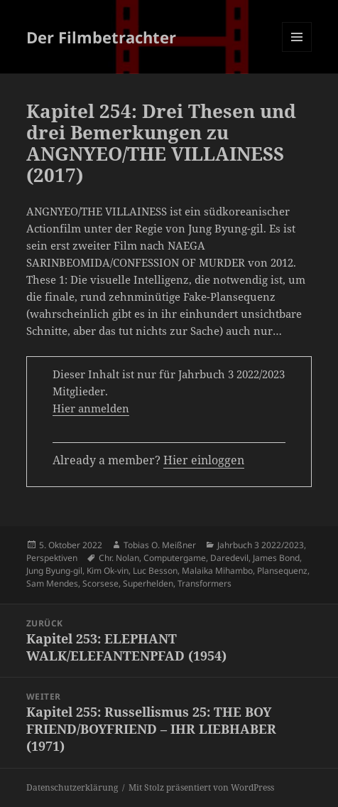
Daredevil (229, 558)
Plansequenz (282, 571)
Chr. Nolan (119, 558)
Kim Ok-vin (108, 571)
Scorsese (100, 583)
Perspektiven (51, 558)
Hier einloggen (203, 460)
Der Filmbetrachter (101, 37)
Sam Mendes (52, 583)
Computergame (174, 558)
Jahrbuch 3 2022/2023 (260, 545)
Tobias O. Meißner (160, 545)
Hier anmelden (91, 408)
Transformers (204, 583)
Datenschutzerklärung (72, 787)
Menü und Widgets (297, 51)
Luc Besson (155, 571)
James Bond (276, 558)
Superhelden (148, 583)
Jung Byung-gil (54, 571)
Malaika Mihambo (217, 571)
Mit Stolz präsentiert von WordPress (201, 787)
